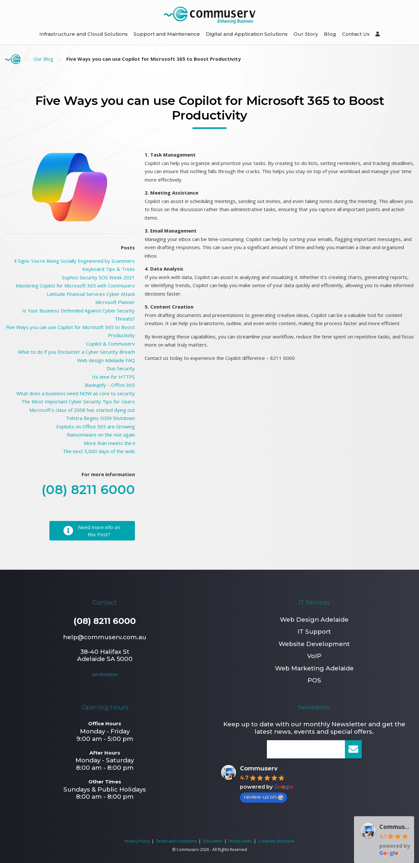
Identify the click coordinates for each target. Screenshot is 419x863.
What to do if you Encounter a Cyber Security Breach (76, 352)
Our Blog (43, 59)
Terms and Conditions (176, 841)
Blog (330, 34)
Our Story (306, 34)
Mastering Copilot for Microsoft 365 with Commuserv (75, 285)
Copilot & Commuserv (110, 343)
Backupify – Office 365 (110, 385)
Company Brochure (276, 841)
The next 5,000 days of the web (99, 451)
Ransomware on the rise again (101, 434)
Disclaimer (212, 841)
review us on (263, 797)
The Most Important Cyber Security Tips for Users (78, 401)
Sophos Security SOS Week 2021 (98, 277)
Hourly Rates (240, 841)
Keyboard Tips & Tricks (108, 269)
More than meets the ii (109, 443)
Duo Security (121, 368)
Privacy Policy (137, 841)
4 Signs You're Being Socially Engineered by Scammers (74, 261)
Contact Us (356, 34)
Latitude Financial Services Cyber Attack (91, 294)
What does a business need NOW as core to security (75, 393)
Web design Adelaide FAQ (106, 360)
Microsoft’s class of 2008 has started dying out (82, 410)
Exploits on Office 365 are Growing (95, 426)
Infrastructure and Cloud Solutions (83, 34)
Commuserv (259, 768)
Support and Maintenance (167, 34)
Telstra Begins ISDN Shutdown (100, 418)
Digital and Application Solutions (247, 34)
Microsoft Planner (115, 302)
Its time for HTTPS (113, 377)
